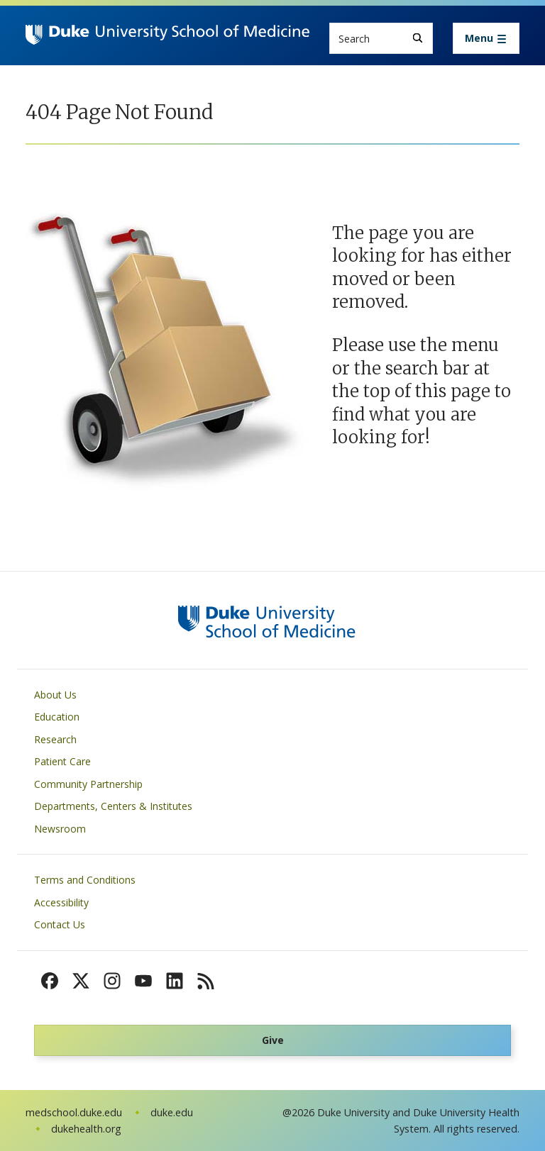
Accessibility (61, 902)
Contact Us (59, 924)
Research (55, 739)
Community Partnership (88, 784)
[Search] (417, 38)
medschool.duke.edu (74, 1112)
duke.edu (171, 1112)
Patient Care (62, 761)
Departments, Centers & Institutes (113, 806)
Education (56, 716)
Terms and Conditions (85, 879)
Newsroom (60, 828)
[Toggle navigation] (486, 38)
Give (273, 1040)
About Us (55, 694)
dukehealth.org (86, 1128)
